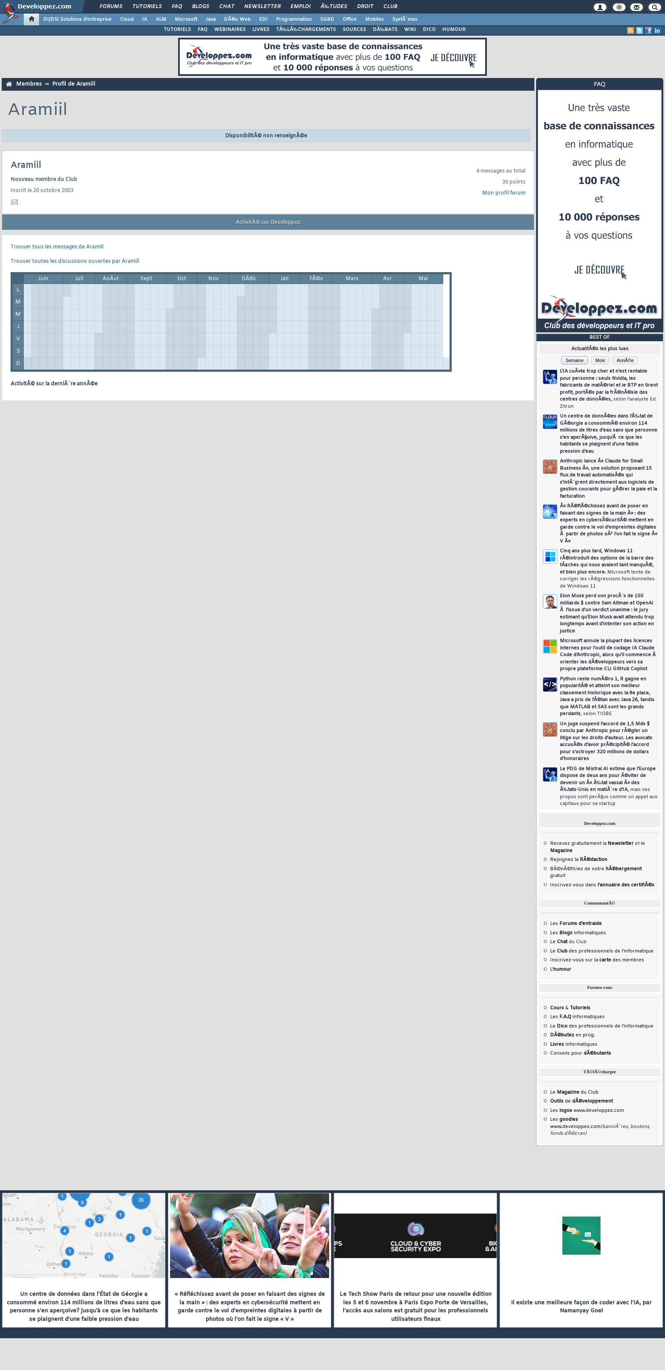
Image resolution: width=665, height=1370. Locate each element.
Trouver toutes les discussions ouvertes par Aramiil (75, 261)
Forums (111, 6)
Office (350, 19)
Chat (226, 6)
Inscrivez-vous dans (602, 885)
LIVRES (260, 30)
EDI (263, 19)
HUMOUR (454, 30)
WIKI (410, 30)
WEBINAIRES (230, 30)
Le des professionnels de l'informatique (602, 951)
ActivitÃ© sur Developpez (268, 222)
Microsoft (186, 19)
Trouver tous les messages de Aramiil (57, 247)
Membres (29, 84)
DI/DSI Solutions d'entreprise (77, 19)
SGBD (327, 19)
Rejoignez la (578, 860)
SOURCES (354, 30)
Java (210, 19)
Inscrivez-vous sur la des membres (597, 960)
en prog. (572, 1035)
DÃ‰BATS (385, 30)
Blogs (200, 6)
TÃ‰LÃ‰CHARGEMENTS (306, 30)
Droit (365, 6)
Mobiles (374, 19)
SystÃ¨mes (404, 19)
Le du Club (574, 1092)
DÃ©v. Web (237, 19)
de (581, 1101)
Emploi (300, 6)
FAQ (177, 6)
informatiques (574, 1044)
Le (558, 942)
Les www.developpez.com (587, 1111)
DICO (429, 30)
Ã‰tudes (334, 6)
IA (144, 19)
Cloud (127, 19)
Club (390, 6)
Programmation (294, 19)
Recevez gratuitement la (592, 844)
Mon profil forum (503, 193)
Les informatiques (578, 933)
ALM (161, 19)
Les (576, 924)
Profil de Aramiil (73, 84)
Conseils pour (580, 1053)
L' (560, 969)
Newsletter (262, 6)
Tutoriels (146, 6)
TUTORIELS (177, 30)
